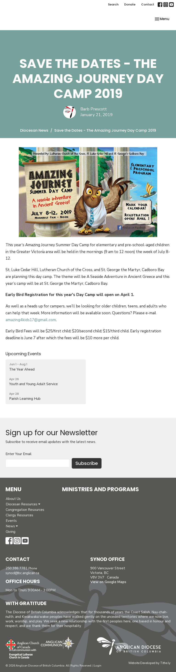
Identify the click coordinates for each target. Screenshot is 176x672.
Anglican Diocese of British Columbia (131, 647)
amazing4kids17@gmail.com (31, 320)
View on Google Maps (108, 582)
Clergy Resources (19, 515)
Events (11, 520)
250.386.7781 (17, 568)
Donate (129, 4)
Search (113, 4)
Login (97, 665)
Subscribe (86, 463)
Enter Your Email (18, 454)
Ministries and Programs (100, 489)
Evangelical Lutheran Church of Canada (21, 654)
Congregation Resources (25, 509)
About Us (13, 498)
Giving (10, 531)
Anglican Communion (58, 643)
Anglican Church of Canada (23, 644)
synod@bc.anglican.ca (22, 573)
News (12, 526)
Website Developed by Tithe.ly (149, 663)
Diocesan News (34, 130)
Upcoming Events (23, 354)
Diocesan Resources (23, 504)
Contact (147, 4)
